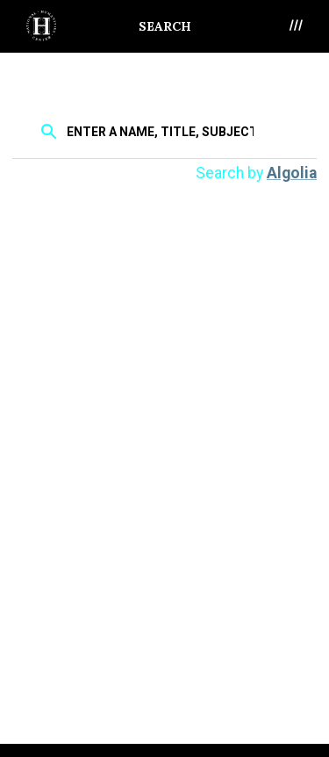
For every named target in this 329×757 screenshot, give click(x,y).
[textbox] (162, 131)
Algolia (292, 173)
